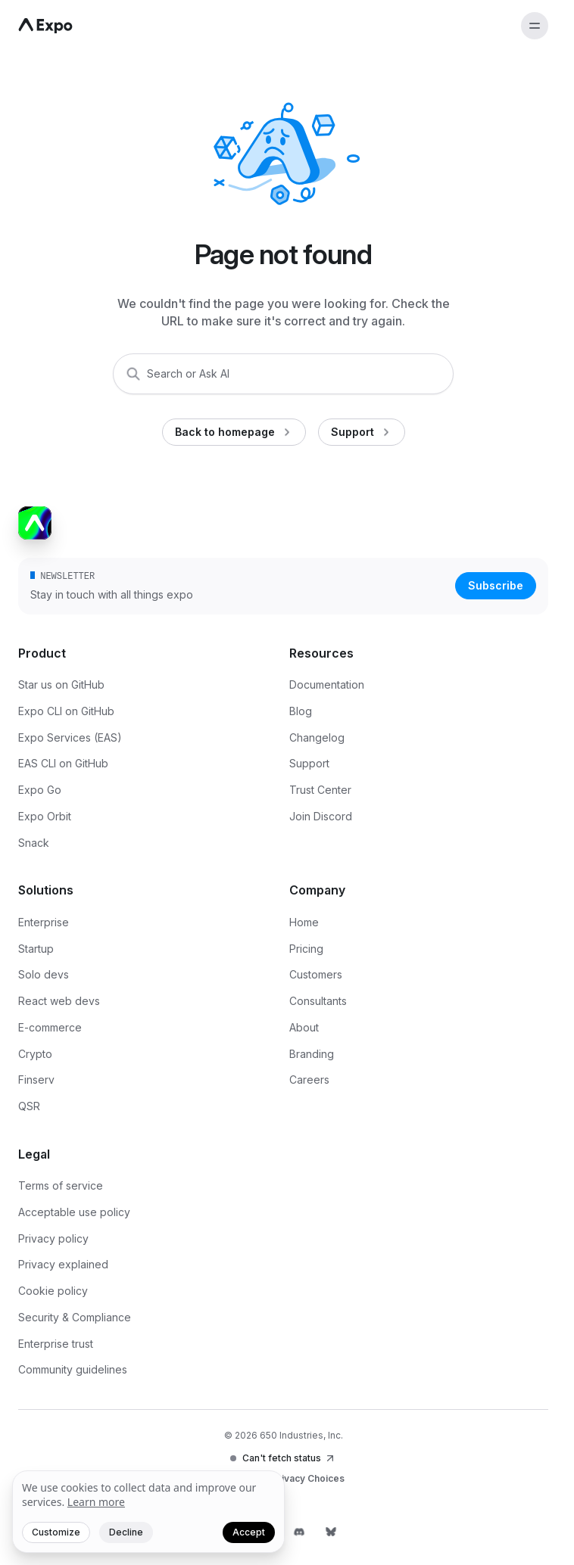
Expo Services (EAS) (70, 737)
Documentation (326, 684)
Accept (248, 1532)
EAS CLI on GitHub (63, 763)
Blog (300, 711)
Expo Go (39, 789)
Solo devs (43, 974)
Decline (126, 1532)
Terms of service (60, 1185)
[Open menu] (534, 25)
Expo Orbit (44, 816)
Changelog (317, 737)
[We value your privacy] (148, 1512)
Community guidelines (72, 1369)
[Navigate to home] (45, 25)
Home (304, 922)
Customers (315, 974)
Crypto (35, 1053)
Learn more (96, 1502)
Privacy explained (63, 1264)
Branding (311, 1053)
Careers (309, 1079)
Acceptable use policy (74, 1212)
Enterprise (43, 922)
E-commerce (50, 1027)
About (304, 1027)
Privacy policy (53, 1238)
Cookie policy (53, 1290)
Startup (36, 948)
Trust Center (320, 789)
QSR (29, 1106)
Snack (33, 842)
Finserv (36, 1079)
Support (309, 763)
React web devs (59, 1000)
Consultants (318, 1000)
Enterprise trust (55, 1343)
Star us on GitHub (61, 684)
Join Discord (320, 816)
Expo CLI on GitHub (66, 711)
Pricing (306, 948)
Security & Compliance (74, 1317)
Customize (56, 1532)
